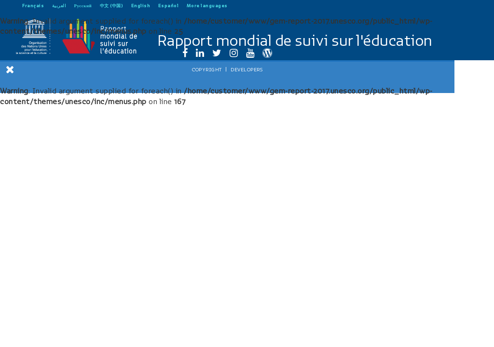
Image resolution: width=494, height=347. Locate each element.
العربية (59, 5)
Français (33, 5)
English (141, 5)
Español (168, 5)
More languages (207, 5)
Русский (83, 5)
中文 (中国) (112, 5)
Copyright (52, 326)
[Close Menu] (10, 69)
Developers (92, 326)
